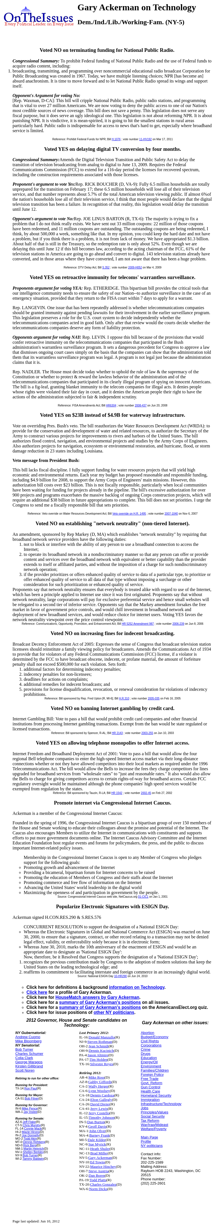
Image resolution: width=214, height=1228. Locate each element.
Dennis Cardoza (102, 1095)
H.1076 (116, 139)
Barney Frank (99, 1135)
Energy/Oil (149, 1062)
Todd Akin (30, 1138)
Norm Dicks (98, 1189)
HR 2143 (117, 733)
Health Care (150, 1091)
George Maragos (29, 1062)
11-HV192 (145, 139)
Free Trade (150, 1079)
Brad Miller (99, 1153)
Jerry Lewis (99, 1108)
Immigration (150, 1100)
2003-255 (147, 733)
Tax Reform (150, 1120)
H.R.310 (124, 698)
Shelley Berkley (33, 1152)
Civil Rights (150, 1041)
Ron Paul (31, 1088)
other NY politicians (114, 1012)
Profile (146, 1141)
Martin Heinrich (33, 1148)
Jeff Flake (29, 1121)
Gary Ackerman (100, 1158)
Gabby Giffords (100, 1082)
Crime (145, 1049)
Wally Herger (98, 1086)
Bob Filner (31, 1098)
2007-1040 (171, 513)
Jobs (144, 1108)
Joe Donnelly (30, 1135)
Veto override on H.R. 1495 (129, 513)
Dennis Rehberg (34, 1142)
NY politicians (152, 1146)
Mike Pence (30, 1108)
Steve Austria (98, 1171)
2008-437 (141, 405)
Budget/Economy (154, 1037)
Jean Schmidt (98, 1046)
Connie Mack (33, 1128)
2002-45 (146, 793)
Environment (151, 1066)
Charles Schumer (29, 1054)
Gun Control (150, 1087)
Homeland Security (156, 1095)
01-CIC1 (143, 896)
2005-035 (153, 698)
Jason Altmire (98, 1055)
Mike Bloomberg (28, 1041)
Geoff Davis (97, 1126)
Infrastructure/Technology (161, 1104)
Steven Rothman (99, 1042)
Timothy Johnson (101, 1117)
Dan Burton (96, 1122)
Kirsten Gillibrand (29, 1066)
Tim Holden (98, 1059)
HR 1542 (116, 793)
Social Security (153, 1116)
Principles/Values (154, 1112)
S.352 (106, 267)
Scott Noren (25, 1070)
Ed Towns (97, 1162)
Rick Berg (29, 1145)
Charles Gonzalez (103, 1184)
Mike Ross (96, 1077)
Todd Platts (97, 1180)
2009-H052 (135, 267)
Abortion (147, 1033)
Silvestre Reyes (101, 1064)
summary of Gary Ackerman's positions (100, 1002)
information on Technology (136, 987)
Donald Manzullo (102, 1037)
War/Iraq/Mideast (154, 1125)
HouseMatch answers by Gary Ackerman (97, 997)
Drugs (145, 1054)
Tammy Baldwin (33, 1158)
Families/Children (155, 1070)
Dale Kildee (97, 1140)
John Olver (97, 1131)
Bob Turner (24, 1049)
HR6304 (111, 405)
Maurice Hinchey (103, 1166)
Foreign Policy (152, 1074)
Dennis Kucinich (101, 1050)
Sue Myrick (97, 1144)
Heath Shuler (100, 1149)
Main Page (149, 1137)
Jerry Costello (99, 1113)
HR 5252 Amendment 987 (138, 623)
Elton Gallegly (101, 1100)
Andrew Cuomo (27, 1037)
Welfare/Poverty (153, 1129)
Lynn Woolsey (99, 1091)
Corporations (151, 1045)
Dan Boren (97, 1175)
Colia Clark (24, 1058)
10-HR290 (120, 976)
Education (149, 1058)
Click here (36, 992)
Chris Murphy (31, 1125)
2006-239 (178, 623)
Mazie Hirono (31, 1131)
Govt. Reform (151, 1083)
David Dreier (100, 1104)
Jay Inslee (30, 1111)
